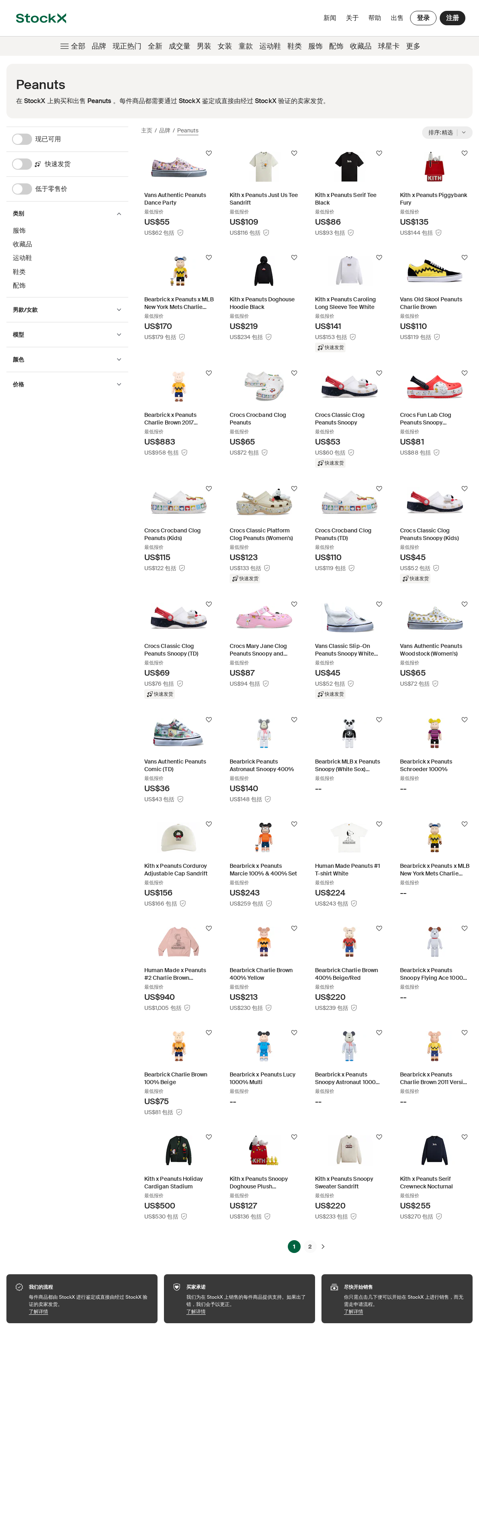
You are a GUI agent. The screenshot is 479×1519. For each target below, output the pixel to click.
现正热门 (127, 46)
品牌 (99, 46)
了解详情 (89, 1311)
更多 (413, 46)
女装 (225, 46)
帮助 (374, 18)
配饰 (336, 46)
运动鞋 (270, 46)
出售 (397, 18)
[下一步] (323, 1246)
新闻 (329, 18)
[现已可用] (70, 139)
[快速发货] (70, 164)
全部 (72, 46)
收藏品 (361, 46)
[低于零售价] (70, 189)
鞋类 (294, 46)
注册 (452, 18)
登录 (423, 18)
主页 (146, 130)
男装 (204, 46)
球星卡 (389, 46)
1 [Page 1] (294, 1246)
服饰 (315, 46)
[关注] (209, 153)
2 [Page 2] (310, 1246)
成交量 (179, 46)
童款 (245, 46)
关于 (354, 20)
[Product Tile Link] (179, 192)
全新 (155, 46)
